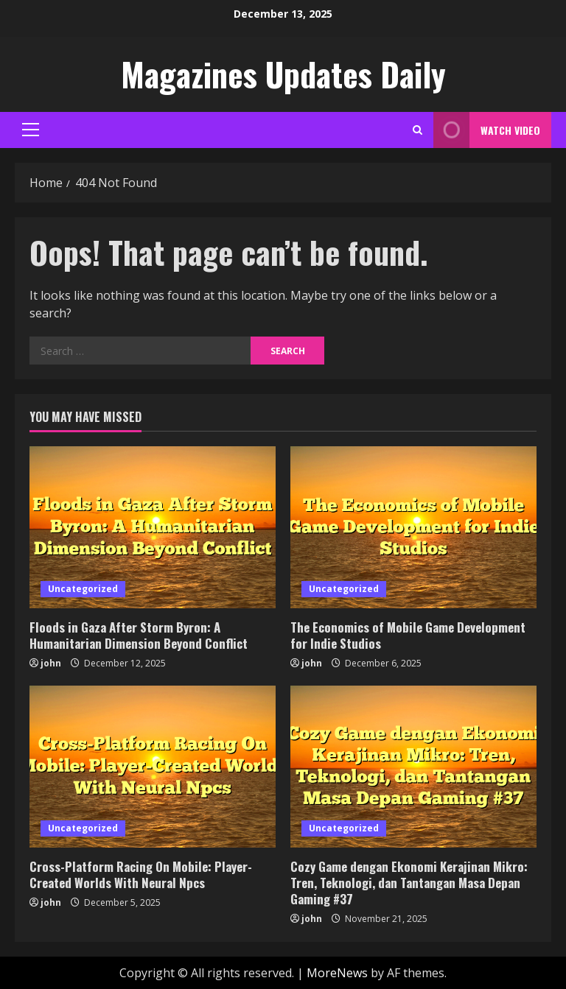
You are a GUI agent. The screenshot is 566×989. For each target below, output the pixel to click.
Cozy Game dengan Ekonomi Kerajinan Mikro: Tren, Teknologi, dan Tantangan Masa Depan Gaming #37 (409, 882)
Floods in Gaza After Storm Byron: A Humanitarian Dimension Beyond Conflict (138, 635)
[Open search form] (417, 130)
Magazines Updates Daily (283, 74)
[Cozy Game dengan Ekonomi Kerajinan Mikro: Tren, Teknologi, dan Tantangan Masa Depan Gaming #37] (413, 767)
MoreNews (337, 973)
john (51, 663)
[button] (30, 129)
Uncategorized (83, 589)
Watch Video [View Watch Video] (486, 130)
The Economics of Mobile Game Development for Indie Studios (407, 635)
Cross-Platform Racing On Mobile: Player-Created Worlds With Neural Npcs (140, 874)
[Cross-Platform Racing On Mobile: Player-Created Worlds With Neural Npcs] (152, 767)
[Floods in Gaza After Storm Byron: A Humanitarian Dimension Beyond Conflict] (152, 527)
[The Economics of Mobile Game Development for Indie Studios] (413, 527)
